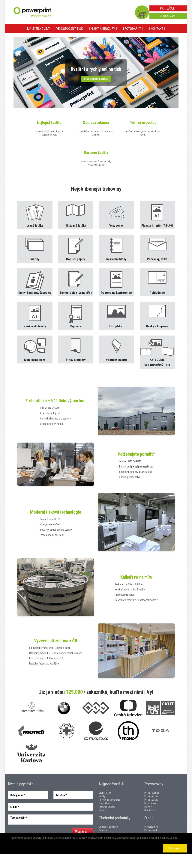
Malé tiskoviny (38, 29)
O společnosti (151, 826)
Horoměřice (150, 810)
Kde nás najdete (152, 830)
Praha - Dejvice (151, 796)
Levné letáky (105, 792)
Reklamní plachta (107, 806)
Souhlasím (174, 848)
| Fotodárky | (133, 29)
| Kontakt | (157, 29)
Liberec (148, 806)
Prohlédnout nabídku (96, 78)
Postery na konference (109, 799)
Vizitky (102, 796)
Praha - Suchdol (152, 792)
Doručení (103, 830)
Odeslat (83, 832)
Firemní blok (105, 803)
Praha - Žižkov (151, 799)
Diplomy (102, 810)
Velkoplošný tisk (69, 29)
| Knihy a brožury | (103, 29)
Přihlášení (168, 8)
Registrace (168, 16)
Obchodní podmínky (108, 826)
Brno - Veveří (150, 803)
